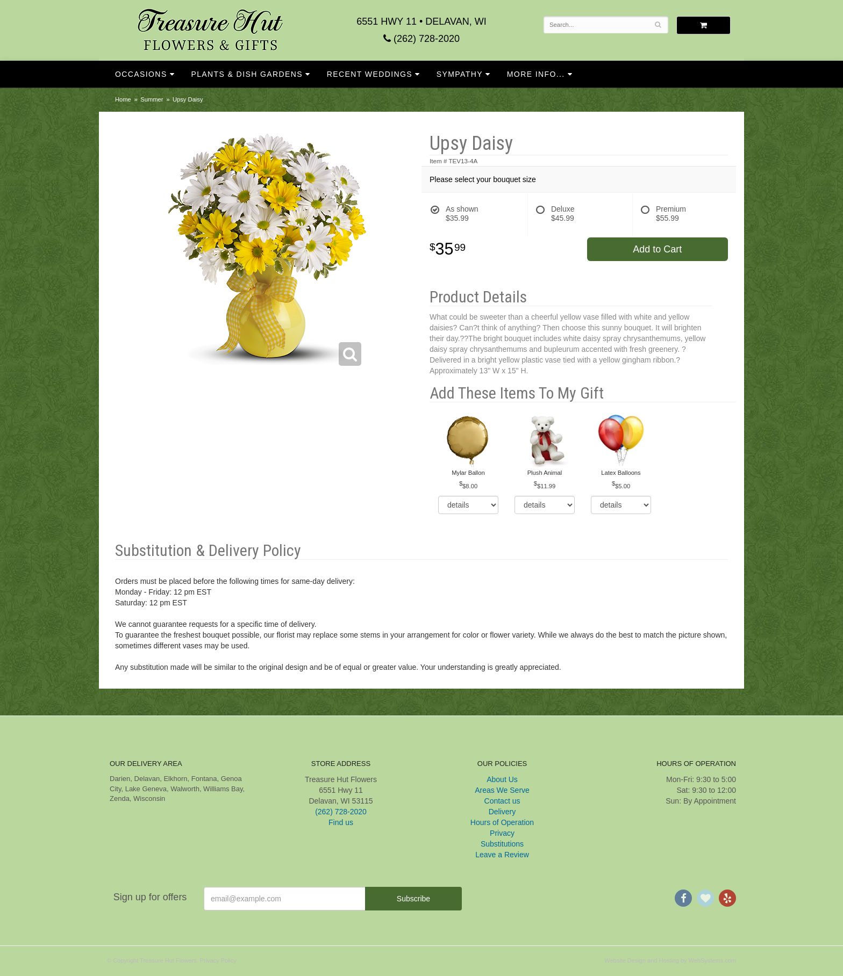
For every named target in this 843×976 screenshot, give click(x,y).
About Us (502, 779)
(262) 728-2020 (421, 38)
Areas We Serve (502, 790)
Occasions (141, 74)
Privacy (502, 833)
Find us (340, 822)
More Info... (536, 74)
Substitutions (502, 844)
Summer (151, 99)
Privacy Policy (218, 960)
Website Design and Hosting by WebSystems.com (670, 960)
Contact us (502, 801)
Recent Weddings (369, 74)
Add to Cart (657, 249)
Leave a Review (502, 854)
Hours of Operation (502, 822)
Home (123, 99)
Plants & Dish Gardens (247, 74)
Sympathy (460, 74)
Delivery (502, 811)
